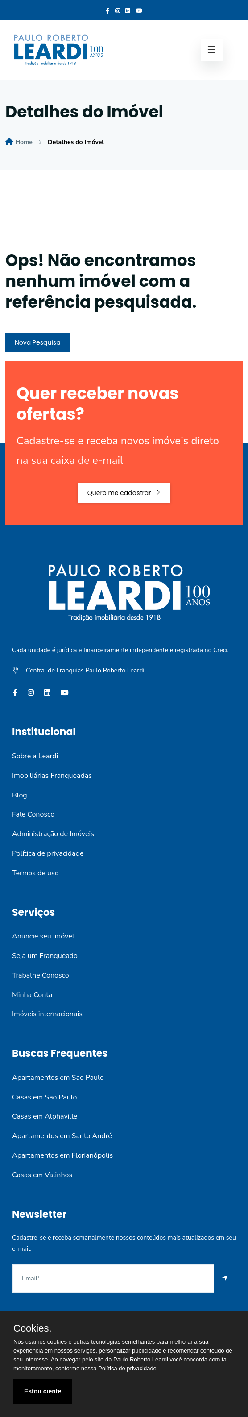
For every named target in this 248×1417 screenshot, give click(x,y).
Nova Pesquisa (38, 342)
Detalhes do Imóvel (76, 142)
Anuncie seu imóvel (43, 936)
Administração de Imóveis (53, 834)
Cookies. (32, 1328)
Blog (19, 795)
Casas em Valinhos (42, 1175)
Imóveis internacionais (47, 1014)
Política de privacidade (47, 853)
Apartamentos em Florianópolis (62, 1155)
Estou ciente (42, 1391)
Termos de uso (35, 873)
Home (24, 142)
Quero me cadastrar (124, 492)
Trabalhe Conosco (40, 975)
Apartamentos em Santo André (62, 1136)
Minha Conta (32, 995)
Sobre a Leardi (35, 756)
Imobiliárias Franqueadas (52, 776)
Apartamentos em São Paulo (58, 1078)
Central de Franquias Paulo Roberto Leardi (85, 670)
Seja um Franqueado (45, 956)
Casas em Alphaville (44, 1116)
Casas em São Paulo (44, 1097)
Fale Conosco (33, 814)
